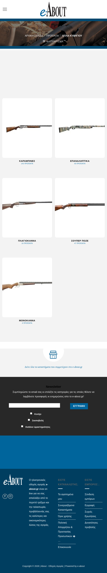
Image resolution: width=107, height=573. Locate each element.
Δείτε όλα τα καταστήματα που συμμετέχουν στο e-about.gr (53, 367)
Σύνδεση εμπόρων (90, 496)
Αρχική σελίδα (34, 35)
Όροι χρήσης (65, 516)
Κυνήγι (37, 414)
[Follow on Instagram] (10, 496)
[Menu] (4, 9)
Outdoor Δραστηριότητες (37, 427)
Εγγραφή (89, 505)
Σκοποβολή (38, 420)
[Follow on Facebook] (5, 496)
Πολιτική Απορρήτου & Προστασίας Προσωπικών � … (66, 531)
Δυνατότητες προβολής (91, 524)
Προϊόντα (52, 35)
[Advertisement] (53, 71)
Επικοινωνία (64, 547)
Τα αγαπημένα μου (65, 496)
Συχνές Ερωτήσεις (90, 514)
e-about (81, 566)
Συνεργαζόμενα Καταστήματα (66, 507)
